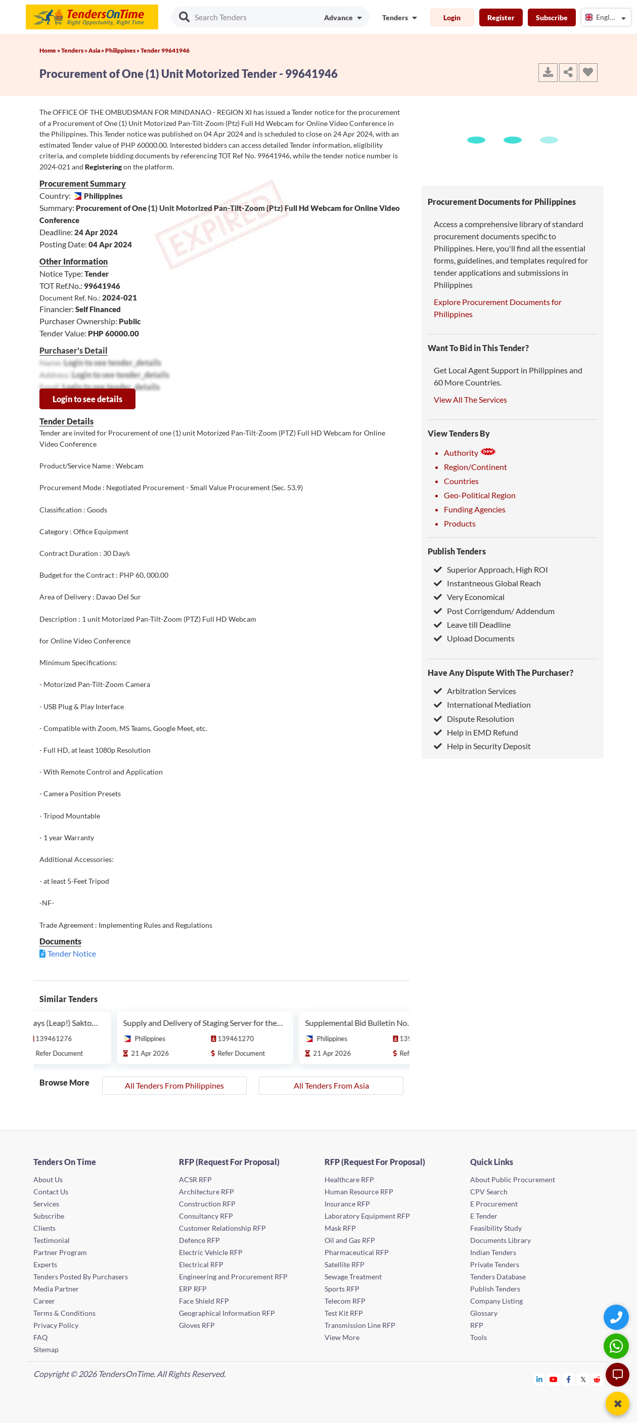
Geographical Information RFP (227, 1313)
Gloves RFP (197, 1325)
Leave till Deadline (472, 624)
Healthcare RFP (349, 1179)
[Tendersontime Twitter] (583, 1379)
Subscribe (552, 17)
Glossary (483, 1313)
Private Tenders (494, 1264)
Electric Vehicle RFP (211, 1252)
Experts (45, 1264)
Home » (50, 50)
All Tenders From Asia (331, 1085)
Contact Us (50, 1191)
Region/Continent (475, 466)
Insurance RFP (347, 1203)
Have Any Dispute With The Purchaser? (500, 672)
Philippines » (123, 50)
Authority (470, 452)
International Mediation (482, 704)
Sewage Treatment (353, 1276)
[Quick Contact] (617, 1317)
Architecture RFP (206, 1191)
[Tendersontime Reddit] (597, 1379)
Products (460, 523)
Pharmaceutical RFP (357, 1252)
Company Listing (496, 1301)
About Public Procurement (512, 1179)
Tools (478, 1337)
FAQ (40, 1337)
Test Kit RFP (344, 1313)
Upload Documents (474, 638)
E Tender (483, 1216)
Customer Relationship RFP (222, 1228)
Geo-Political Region (480, 495)
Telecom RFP (345, 1301)
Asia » (96, 50)
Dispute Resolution (474, 718)
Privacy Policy (55, 1325)
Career (44, 1301)
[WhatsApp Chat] (617, 1346)
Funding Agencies (475, 509)
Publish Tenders (457, 551)
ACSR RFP (195, 1179)
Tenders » (74, 50)
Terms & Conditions (64, 1313)
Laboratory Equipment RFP (367, 1216)
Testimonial (51, 1240)
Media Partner (56, 1288)
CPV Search (489, 1191)
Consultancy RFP (206, 1216)
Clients (44, 1228)
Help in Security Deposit (482, 746)
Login (452, 17)
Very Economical (469, 596)
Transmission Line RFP (360, 1325)
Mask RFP (340, 1228)
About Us (48, 1179)
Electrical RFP (201, 1264)
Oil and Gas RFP (350, 1240)
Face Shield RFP (204, 1301)
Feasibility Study (496, 1228)
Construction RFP (207, 1203)
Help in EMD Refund (476, 732)
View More (342, 1337)
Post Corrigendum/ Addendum (494, 611)
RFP (476, 1325)
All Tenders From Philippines (174, 1085)
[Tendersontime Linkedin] (539, 1379)
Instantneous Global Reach (487, 583)
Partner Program (60, 1252)
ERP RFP (193, 1288)
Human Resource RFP (359, 1191)
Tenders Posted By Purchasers (80, 1276)
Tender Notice (72, 953)
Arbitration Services (475, 691)
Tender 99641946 (165, 50)
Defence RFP (199, 1240)
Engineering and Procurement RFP (233, 1276)
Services (46, 1203)
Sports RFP (342, 1288)
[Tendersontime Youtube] (554, 1379)
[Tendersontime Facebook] (568, 1379)
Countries (461, 481)
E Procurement (494, 1203)
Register (501, 17)
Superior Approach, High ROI (491, 569)
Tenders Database (498, 1276)
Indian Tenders (493, 1252)
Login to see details (87, 399)
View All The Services (470, 399)
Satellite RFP (345, 1264)
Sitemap (46, 1349)
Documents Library (500, 1240)
